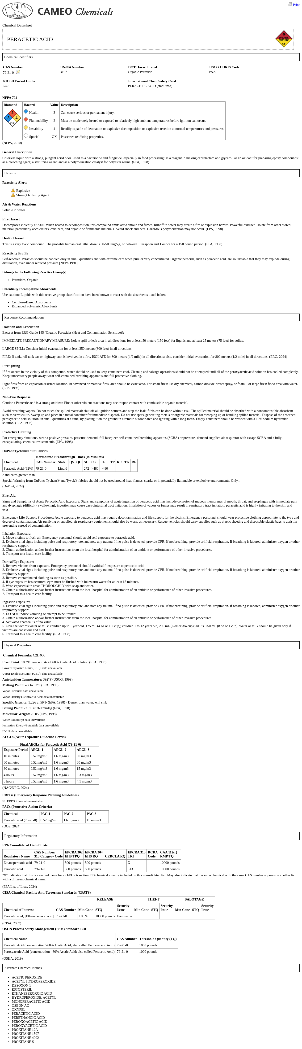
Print (294, 4)
